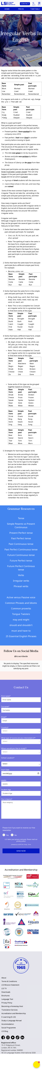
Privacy (25, 838)
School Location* (7, 751)
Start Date (5, 763)
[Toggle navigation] (39, 3)
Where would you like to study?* (14, 742)
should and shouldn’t (21, 625)
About (3, 971)
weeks (3, 773)
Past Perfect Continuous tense (21, 549)
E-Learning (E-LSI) (8, 1010)
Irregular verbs (21, 580)
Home (7, 9)
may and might (21, 619)
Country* (4, 721)
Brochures (5, 989)
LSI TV (4, 982)
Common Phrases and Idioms (21, 602)
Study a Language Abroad (11, 1014)
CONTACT (25, 4)
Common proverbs (21, 608)
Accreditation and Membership (13, 1007)
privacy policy (20, 834)
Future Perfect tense (21, 560)
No (14, 828)
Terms (29, 838)
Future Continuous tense (21, 555)
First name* (6, 689)
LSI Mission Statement (10, 978)
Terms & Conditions (9, 974)
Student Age (6, 783)
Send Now (21, 844)
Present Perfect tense (21, 532)
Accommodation (7, 1017)
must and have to (21, 630)
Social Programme (8, 1021)
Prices (21, 9)
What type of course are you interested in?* (18, 731)
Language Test (7, 992)
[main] (21, 429)
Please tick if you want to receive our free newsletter (19, 822)
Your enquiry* (6, 792)
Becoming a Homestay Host (12, 999)
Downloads (5, 985)
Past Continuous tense (21, 543)
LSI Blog (4, 1024)
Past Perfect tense (21, 538)
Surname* (5, 700)
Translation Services (9, 1003)
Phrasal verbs (21, 586)
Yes (6, 828)
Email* (4, 710)
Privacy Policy (6, 996)
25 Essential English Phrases (21, 636)
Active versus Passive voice (21, 597)
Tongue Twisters (21, 614)
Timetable (35, 9)
